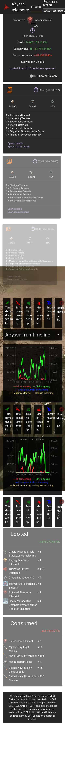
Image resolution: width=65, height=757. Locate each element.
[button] (32, 334)
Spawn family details (19, 145)
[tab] (36, 7)
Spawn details (15, 142)
